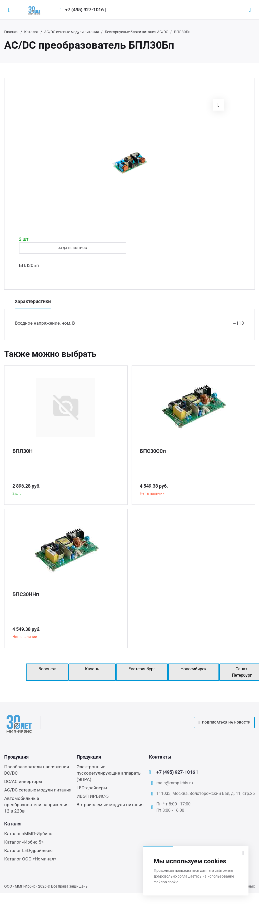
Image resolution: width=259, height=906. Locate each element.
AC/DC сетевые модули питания (71, 32)
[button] (218, 105)
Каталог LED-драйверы (28, 850)
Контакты (160, 757)
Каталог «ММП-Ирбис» (28, 833)
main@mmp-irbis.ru (174, 782)
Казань (92, 668)
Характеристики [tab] (33, 301)
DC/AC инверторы (23, 781)
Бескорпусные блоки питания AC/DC (136, 32)
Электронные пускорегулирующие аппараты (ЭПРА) (109, 773)
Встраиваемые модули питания (110, 804)
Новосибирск (194, 668)
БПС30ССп (153, 451)
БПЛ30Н (22, 451)
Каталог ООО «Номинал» (30, 859)
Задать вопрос (72, 248)
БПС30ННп (25, 594)
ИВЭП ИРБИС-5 (93, 796)
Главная (11, 32)
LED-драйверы (92, 787)
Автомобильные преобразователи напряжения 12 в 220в (36, 805)
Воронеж (47, 668)
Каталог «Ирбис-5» (23, 842)
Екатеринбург (141, 668)
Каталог (31, 32)
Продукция (16, 757)
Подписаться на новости (224, 722)
